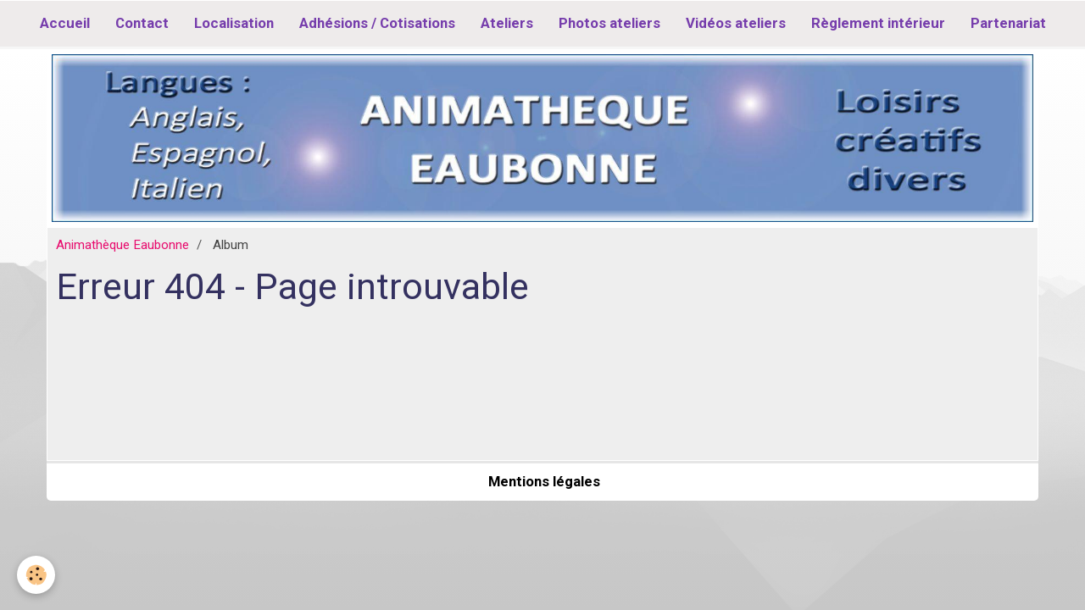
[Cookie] (36, 575)
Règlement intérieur (878, 22)
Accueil (65, 22)
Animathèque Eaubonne (122, 244)
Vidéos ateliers (736, 22)
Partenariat (1008, 22)
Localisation (234, 22)
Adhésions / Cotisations (377, 22)
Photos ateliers (609, 22)
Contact (142, 22)
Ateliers (507, 22)
